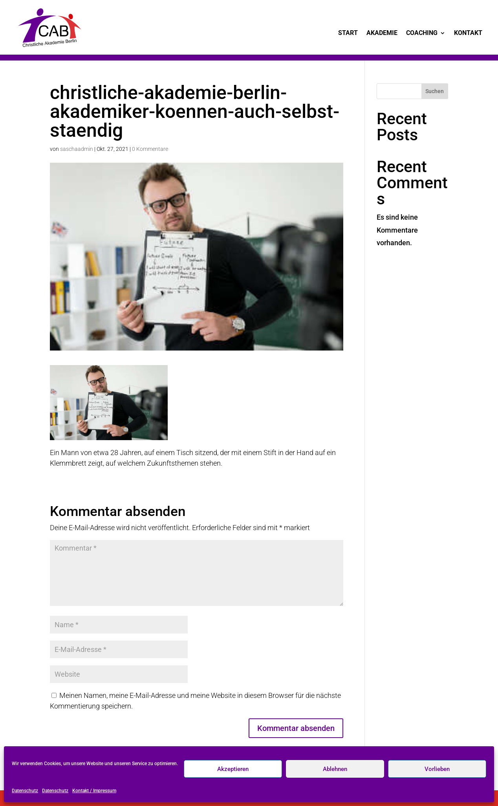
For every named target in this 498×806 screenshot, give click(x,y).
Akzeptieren (233, 769)
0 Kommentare (150, 149)
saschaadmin (76, 149)
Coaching (422, 33)
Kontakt (468, 33)
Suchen (434, 91)
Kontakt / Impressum (94, 790)
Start (348, 33)
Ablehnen (335, 769)
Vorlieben (437, 769)
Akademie (381, 33)
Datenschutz (25, 790)
